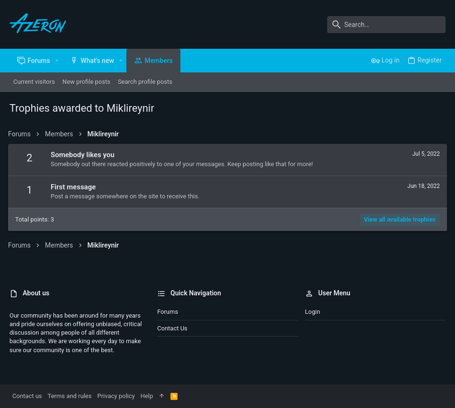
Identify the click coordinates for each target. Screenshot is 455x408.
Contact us (172, 328)
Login (312, 311)
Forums (167, 311)
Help (147, 395)
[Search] (386, 24)
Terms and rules (70, 395)
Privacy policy (115, 395)
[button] (57, 60)
